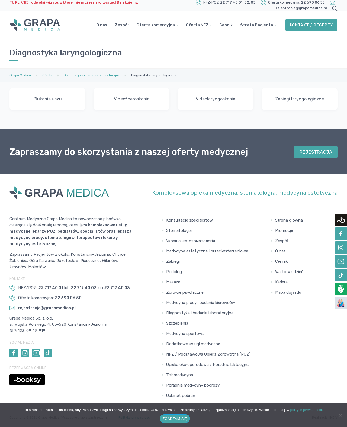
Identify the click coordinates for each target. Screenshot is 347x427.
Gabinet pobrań (180, 395)
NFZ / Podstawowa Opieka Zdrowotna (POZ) (208, 354)
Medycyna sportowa (185, 333)
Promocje (284, 230)
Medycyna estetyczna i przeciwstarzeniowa (207, 251)
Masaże (173, 282)
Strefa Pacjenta (256, 25)
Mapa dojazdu (288, 292)
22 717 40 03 (117, 287)
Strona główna (289, 220)
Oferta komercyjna (155, 25)
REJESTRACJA (316, 152)
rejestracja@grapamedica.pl (301, 8)
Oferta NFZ (197, 25)
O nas (101, 25)
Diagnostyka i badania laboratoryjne (199, 313)
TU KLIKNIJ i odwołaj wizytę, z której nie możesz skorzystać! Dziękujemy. (73, 2)
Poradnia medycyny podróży (193, 385)
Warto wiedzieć (289, 271)
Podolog (174, 271)
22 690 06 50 (313, 2)
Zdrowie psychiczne (185, 292)
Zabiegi (173, 261)
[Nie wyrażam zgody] (340, 415)
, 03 (252, 2)
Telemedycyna (179, 374)
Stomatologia (179, 230)
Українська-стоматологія (190, 240)
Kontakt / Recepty (311, 25)
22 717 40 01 (231, 2)
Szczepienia (177, 323)
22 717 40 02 (84, 287)
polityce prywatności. (306, 410)
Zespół (122, 25)
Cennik (226, 25)
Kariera (281, 282)
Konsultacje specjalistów (189, 220)
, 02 (246, 2)
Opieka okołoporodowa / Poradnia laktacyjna (207, 364)
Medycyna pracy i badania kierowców (200, 302)
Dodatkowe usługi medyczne (193, 343)
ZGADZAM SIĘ (175, 419)
